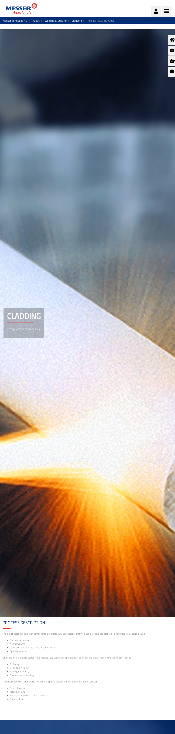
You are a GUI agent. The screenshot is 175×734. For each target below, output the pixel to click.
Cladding (77, 21)
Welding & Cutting (56, 21)
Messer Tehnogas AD (15, 21)
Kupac (36, 21)
